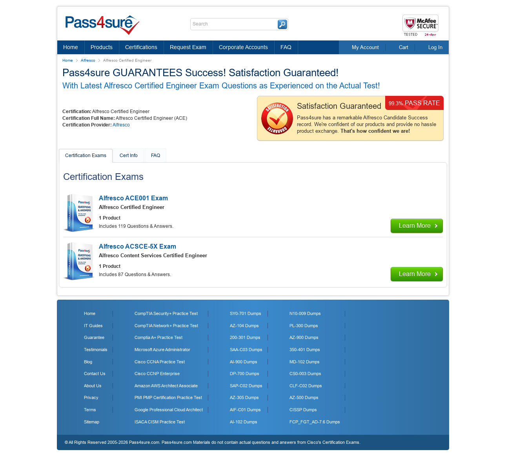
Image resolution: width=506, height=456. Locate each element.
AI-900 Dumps (243, 361)
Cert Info (129, 155)
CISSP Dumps (303, 409)
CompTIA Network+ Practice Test (166, 325)
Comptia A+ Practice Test (158, 337)
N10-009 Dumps (305, 313)
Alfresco (88, 60)
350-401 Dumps (304, 349)
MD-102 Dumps (304, 361)
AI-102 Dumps (243, 421)
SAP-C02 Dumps (246, 385)
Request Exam (188, 47)
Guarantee (94, 337)
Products (102, 47)
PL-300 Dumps (303, 325)
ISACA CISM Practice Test (160, 421)
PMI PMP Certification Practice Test (168, 397)
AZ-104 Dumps (244, 325)
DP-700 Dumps (244, 373)
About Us (93, 385)
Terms (90, 409)
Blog (88, 361)
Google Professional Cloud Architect (169, 409)
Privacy (91, 397)
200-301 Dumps (245, 337)
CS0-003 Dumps (305, 373)
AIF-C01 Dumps (245, 409)
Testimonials (95, 349)
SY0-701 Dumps (245, 313)
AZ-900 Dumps (304, 337)
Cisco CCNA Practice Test (160, 361)
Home (70, 47)
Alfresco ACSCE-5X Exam (137, 246)
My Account (365, 47)
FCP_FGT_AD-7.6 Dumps (314, 421)
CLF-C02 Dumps (305, 385)
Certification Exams (85, 155)
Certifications (141, 47)
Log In (435, 47)
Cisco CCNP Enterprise (157, 373)
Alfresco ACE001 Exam (133, 198)
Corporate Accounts (243, 47)
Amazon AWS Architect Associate (166, 385)
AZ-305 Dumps (244, 397)
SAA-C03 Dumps (246, 349)
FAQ (285, 47)
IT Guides (93, 325)
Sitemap (91, 421)
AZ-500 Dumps (304, 397)
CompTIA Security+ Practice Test (166, 313)
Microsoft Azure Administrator (162, 349)
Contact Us (95, 373)
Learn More (415, 225)
